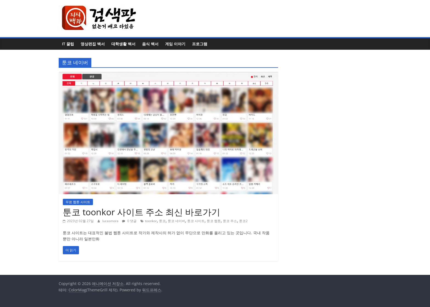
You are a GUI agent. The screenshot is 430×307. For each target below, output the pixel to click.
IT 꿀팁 (68, 43)
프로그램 (199, 43)
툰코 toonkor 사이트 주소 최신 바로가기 (141, 212)
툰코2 (243, 221)
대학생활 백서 (123, 43)
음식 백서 (150, 43)
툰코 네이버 (176, 221)
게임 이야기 (175, 43)
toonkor (151, 221)
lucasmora (110, 221)
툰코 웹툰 (214, 221)
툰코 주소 (230, 221)
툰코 (162, 221)
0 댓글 (129, 221)
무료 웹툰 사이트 (78, 202)
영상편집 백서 (93, 43)
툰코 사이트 (196, 221)
